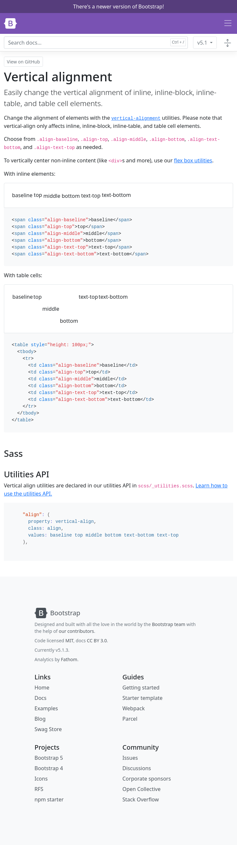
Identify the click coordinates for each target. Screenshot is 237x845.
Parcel (129, 718)
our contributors (76, 631)
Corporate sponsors (146, 778)
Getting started (141, 687)
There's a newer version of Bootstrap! (118, 6)
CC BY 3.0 (97, 640)
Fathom (69, 659)
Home (42, 687)
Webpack (133, 708)
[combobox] (96, 42)
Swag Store (48, 729)
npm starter (49, 799)
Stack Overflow (140, 799)
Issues (130, 757)
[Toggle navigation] (228, 23)
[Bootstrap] (10, 23)
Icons (41, 778)
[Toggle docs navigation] (227, 42)
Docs (41, 698)
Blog (40, 718)
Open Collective (141, 789)
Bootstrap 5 (49, 757)
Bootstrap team (168, 624)
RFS (39, 789)
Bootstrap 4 (49, 768)
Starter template (142, 698)
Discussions (136, 768)
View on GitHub (23, 62)
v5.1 (203, 42)
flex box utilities (193, 160)
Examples (46, 708)
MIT (69, 640)
